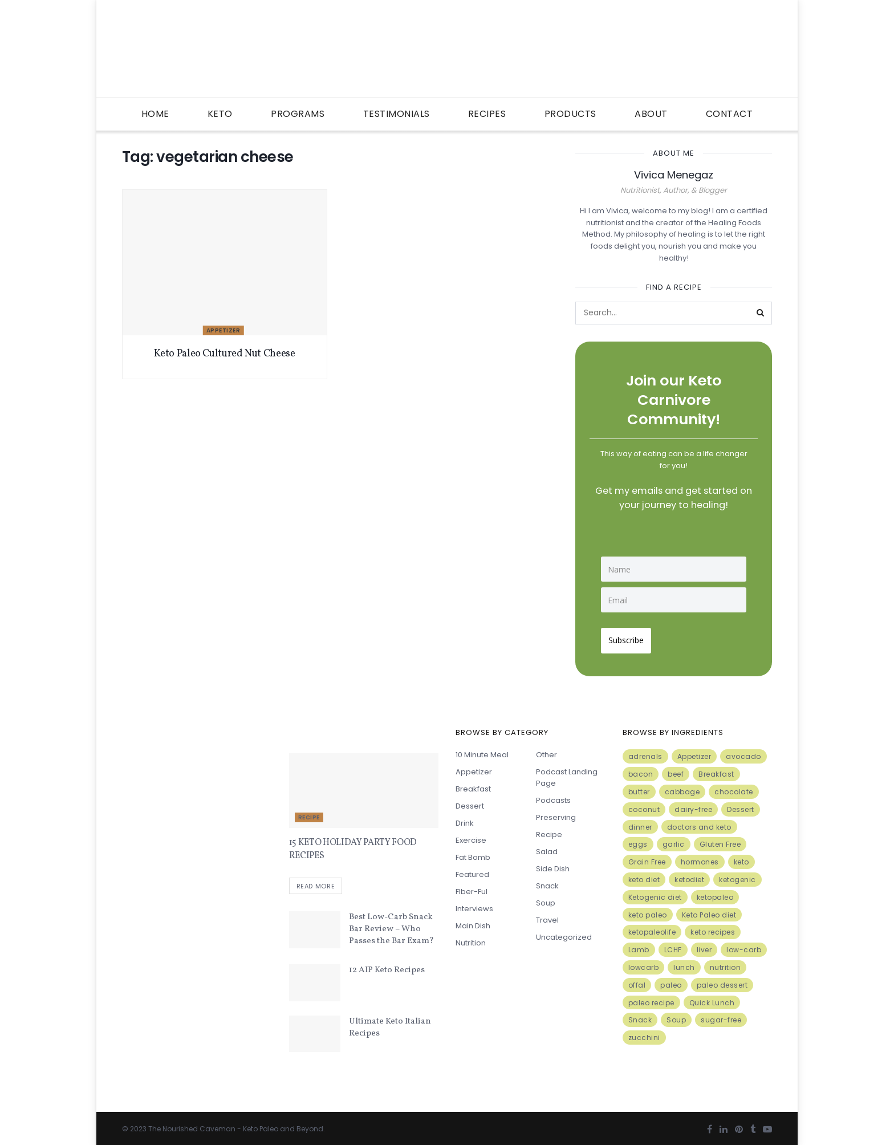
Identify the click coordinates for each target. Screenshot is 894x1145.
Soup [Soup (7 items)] (676, 1016)
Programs (297, 113)
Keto (220, 113)
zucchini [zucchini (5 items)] (644, 1033)
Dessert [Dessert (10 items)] (740, 805)
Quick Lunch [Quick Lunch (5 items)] (712, 998)
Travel (547, 916)
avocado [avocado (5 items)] (743, 752)
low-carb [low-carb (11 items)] (743, 946)
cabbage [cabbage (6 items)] (682, 788)
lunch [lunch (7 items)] (684, 963)
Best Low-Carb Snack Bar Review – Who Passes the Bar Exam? (391, 927)
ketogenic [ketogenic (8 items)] (737, 875)
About (651, 113)
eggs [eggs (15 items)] (638, 840)
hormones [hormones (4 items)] (700, 858)
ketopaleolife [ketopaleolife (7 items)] (652, 928)
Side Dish (553, 864)
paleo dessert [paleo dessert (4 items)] (722, 981)
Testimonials (396, 113)
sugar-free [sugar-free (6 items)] (721, 1016)
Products (570, 113)
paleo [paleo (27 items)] (671, 981)
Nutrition (471, 938)
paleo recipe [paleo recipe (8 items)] (651, 998)
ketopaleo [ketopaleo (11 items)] (715, 893)
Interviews (474, 904)
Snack (547, 881)
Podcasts (553, 796)
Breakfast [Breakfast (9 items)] (716, 770)
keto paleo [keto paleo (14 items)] (647, 910)
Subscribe (630, 636)
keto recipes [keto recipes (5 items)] (712, 928)
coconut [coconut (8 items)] (644, 805)
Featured (472, 870)
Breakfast (473, 784)
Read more (315, 883)
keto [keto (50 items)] (741, 858)
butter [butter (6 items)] (639, 788)
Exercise (471, 836)
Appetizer (223, 330)
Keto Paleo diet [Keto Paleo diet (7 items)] (709, 910)
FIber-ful (471, 887)
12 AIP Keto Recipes (387, 968)
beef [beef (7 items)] (676, 770)
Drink (465, 819)
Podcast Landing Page (567, 773)
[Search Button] (760, 313)
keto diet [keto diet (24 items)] (644, 875)
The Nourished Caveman (191, 1126)
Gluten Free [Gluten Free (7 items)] (720, 840)
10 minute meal (482, 750)
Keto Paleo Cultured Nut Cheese (224, 354)
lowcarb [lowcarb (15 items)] (643, 963)
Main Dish (473, 921)
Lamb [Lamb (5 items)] (638, 946)
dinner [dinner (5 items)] (640, 822)
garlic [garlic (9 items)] (674, 840)
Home (155, 113)
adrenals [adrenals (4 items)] (645, 752)
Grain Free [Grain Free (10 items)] (647, 858)
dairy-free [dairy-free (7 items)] (693, 805)
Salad (547, 847)
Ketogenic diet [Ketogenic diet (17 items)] (655, 893)
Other (546, 750)
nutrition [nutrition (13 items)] (725, 963)
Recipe (309, 813)
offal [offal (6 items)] (637, 981)
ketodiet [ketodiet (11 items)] (689, 875)
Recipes (487, 113)
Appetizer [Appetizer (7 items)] (694, 752)
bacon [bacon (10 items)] (640, 770)
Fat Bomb (473, 853)
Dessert (470, 802)
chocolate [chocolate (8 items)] (733, 788)
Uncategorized (564, 933)
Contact (729, 113)
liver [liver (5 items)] (704, 946)
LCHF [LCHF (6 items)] (673, 946)
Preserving (556, 813)
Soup (545, 899)
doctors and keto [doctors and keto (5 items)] (699, 822)
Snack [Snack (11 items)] (640, 1016)
